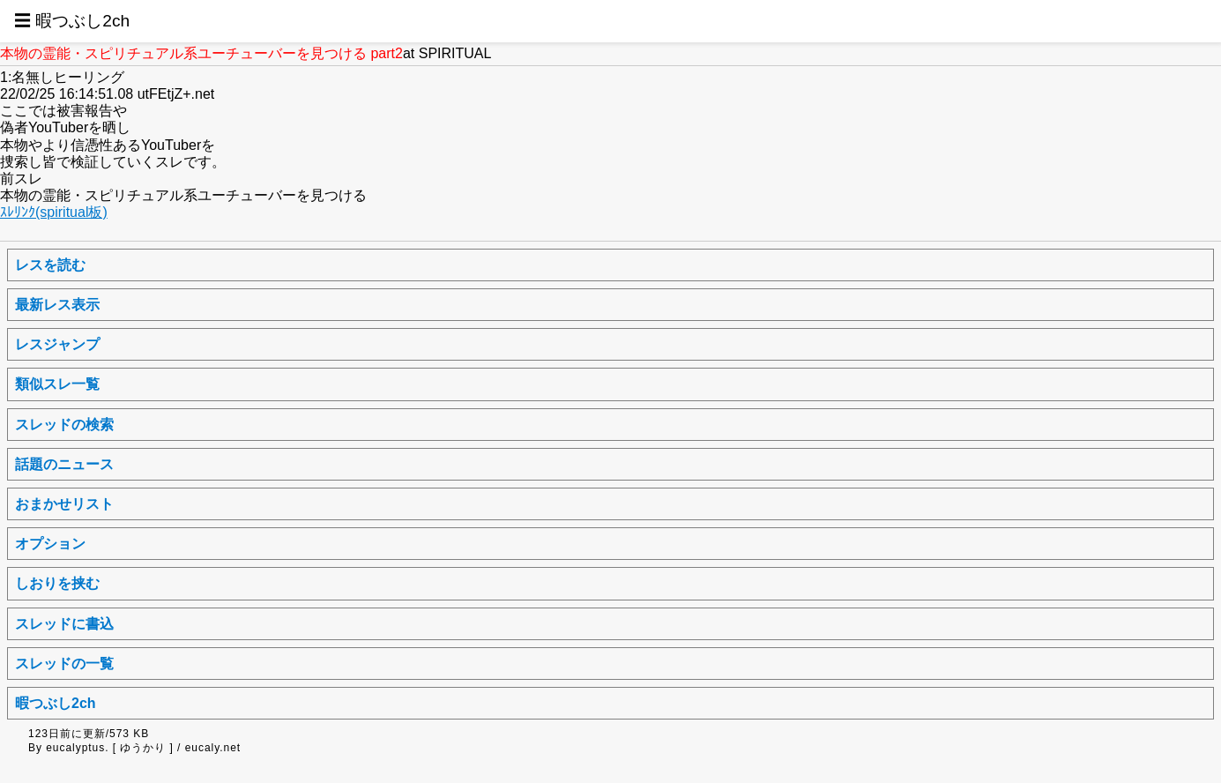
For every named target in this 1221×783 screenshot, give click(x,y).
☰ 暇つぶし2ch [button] (72, 20)
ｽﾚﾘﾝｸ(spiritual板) (54, 212)
